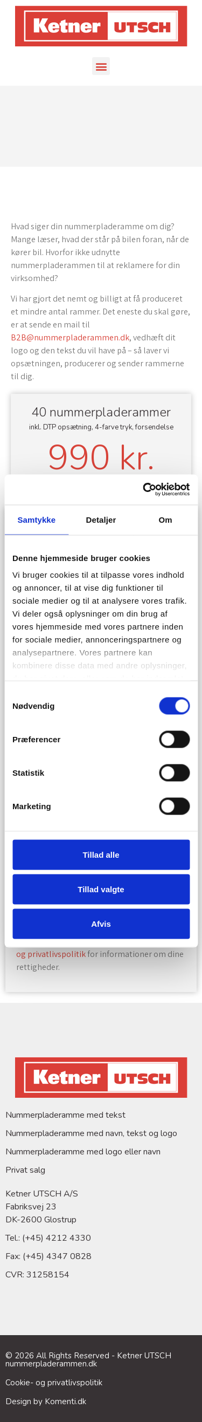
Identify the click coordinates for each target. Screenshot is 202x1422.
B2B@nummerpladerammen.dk (70, 337)
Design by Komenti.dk (45, 1401)
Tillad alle (100, 854)
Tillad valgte (101, 888)
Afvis (101, 923)
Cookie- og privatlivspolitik (53, 1382)
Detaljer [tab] (101, 519)
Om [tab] (165, 519)
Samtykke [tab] (36, 519)
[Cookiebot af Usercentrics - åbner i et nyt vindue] (144, 490)
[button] (101, 66)
